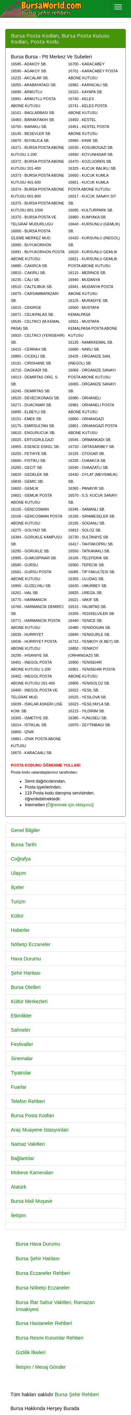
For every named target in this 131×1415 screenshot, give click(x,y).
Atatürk (18, 1187)
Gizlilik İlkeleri (30, 1352)
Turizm (18, 901)
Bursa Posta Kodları (32, 1115)
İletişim (18, 1215)
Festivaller (22, 1044)
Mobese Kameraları (32, 1172)
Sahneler (20, 1030)
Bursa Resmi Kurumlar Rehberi (49, 1338)
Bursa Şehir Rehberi (77, 1394)
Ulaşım (18, 873)
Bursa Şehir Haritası (37, 1258)
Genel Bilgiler (25, 830)
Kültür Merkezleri (29, 1001)
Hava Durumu (26, 958)
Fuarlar (18, 1087)
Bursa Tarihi (24, 844)
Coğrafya (21, 859)
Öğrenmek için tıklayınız (70, 804)
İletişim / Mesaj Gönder (41, 1367)
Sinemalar (22, 1058)
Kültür (17, 916)
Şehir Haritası (26, 973)
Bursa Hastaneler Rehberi (44, 1323)
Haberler (20, 930)
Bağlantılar (22, 1158)
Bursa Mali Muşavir (31, 1201)
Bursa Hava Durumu (38, 1244)
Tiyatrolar (21, 1073)
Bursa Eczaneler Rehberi (43, 1273)
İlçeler (17, 887)
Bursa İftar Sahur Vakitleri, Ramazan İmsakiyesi (55, 1306)
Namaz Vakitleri (28, 1144)
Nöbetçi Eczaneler (31, 944)
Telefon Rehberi (28, 1101)
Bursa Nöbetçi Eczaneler (43, 1287)
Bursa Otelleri (26, 987)
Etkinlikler (21, 1015)
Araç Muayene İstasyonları (40, 1130)
